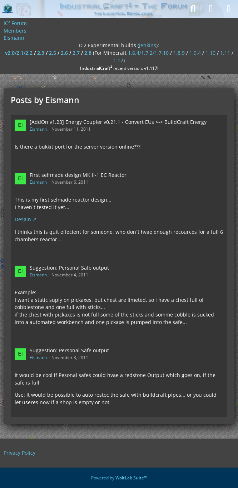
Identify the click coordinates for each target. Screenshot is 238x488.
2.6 (64, 52)
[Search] (193, 9)
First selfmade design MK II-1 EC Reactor (78, 174)
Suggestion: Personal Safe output (69, 267)
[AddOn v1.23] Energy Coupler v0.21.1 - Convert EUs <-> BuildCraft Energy (118, 122)
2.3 (40, 52)
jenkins (147, 45)
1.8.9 (179, 52)
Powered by (119, 478)
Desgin (23, 219)
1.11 (225, 52)
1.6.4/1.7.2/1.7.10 (148, 52)
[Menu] (229, 9)
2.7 (76, 52)
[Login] (211, 9)
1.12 (118, 60)
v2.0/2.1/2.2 (19, 52)
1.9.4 (195, 52)
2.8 (87, 52)
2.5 (52, 52)
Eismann (38, 129)
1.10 (210, 52)
